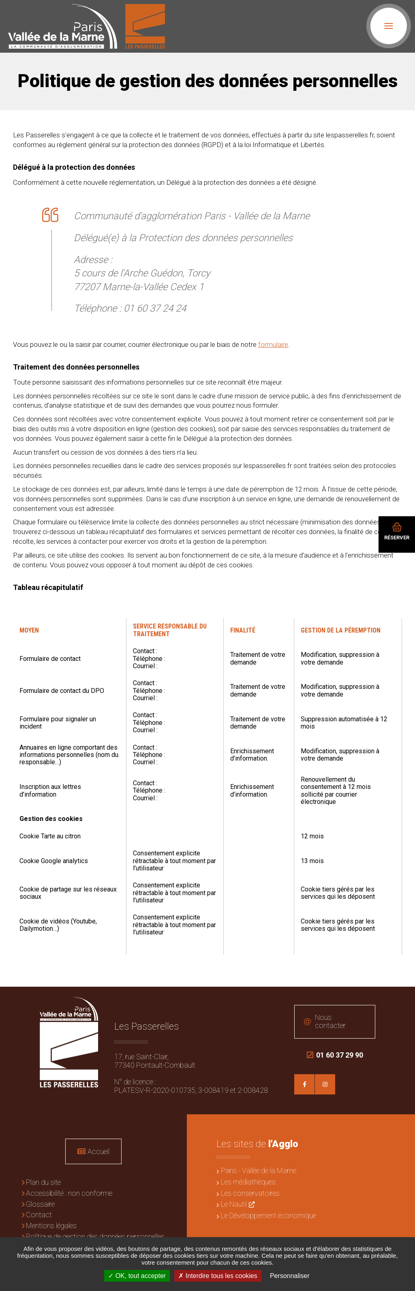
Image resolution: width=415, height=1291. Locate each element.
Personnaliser (290, 1275)
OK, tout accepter (137, 1275)
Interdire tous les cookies (217, 1275)
